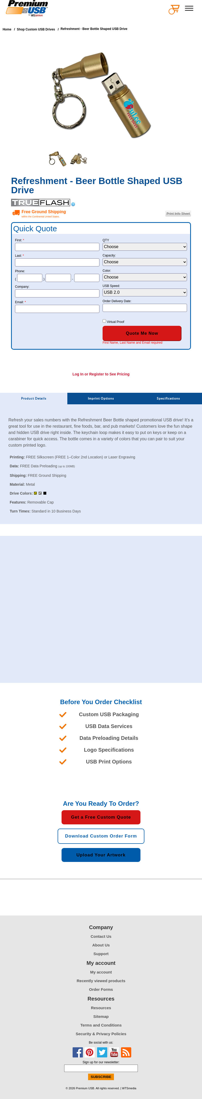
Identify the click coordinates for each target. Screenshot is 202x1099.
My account (101, 972)
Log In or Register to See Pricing (100, 374)
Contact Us (100, 936)
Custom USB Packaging (109, 714)
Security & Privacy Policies (101, 1034)
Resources (101, 1008)
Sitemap (101, 1016)
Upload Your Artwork (101, 854)
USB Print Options (109, 762)
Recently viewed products (101, 980)
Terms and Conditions (101, 1025)
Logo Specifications (109, 750)
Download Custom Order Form (101, 836)
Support (101, 953)
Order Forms (101, 989)
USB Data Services (109, 726)
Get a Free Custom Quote (101, 817)
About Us (101, 945)
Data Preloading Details (108, 738)
